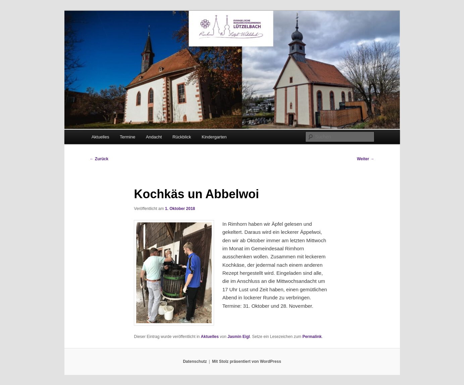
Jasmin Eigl (238, 336)
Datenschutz (195, 361)
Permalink (311, 336)
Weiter (365, 159)
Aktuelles (100, 136)
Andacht (154, 136)
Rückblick (181, 136)
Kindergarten (214, 136)
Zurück (99, 159)
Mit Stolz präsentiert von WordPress (246, 361)
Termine (127, 136)
